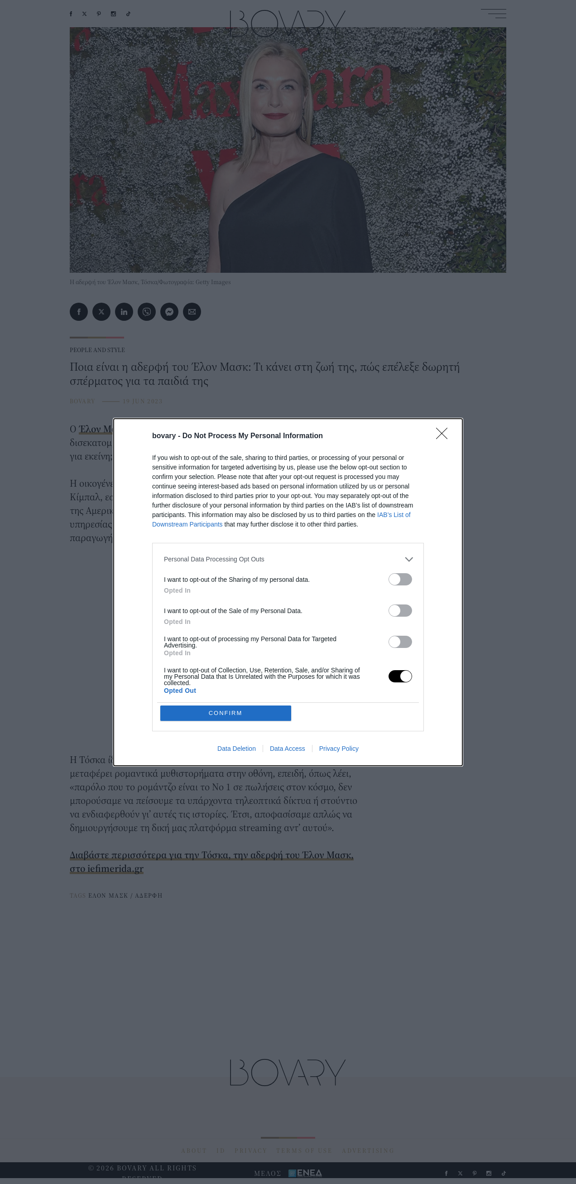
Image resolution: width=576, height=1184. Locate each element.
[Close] (444, 436)
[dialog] (288, 592)
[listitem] (288, 559)
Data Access (287, 748)
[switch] (400, 579)
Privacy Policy (339, 748)
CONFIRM (226, 713)
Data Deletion (236, 748)
